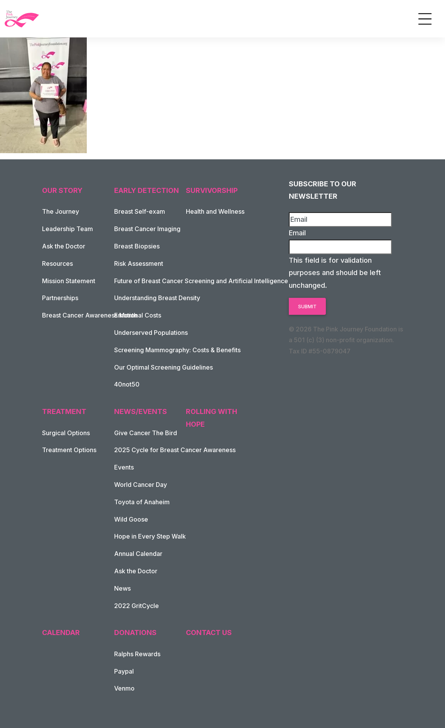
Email (297, 233)
